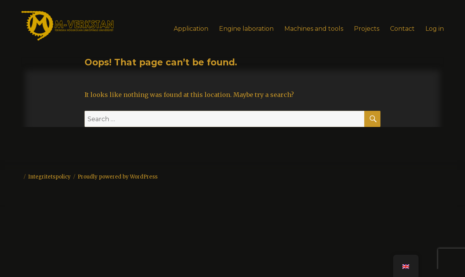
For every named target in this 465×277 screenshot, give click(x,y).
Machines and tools (313, 28)
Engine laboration (246, 28)
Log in (434, 28)
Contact (402, 28)
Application (191, 28)
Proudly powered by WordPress (118, 177)
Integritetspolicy (49, 177)
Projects (366, 28)
